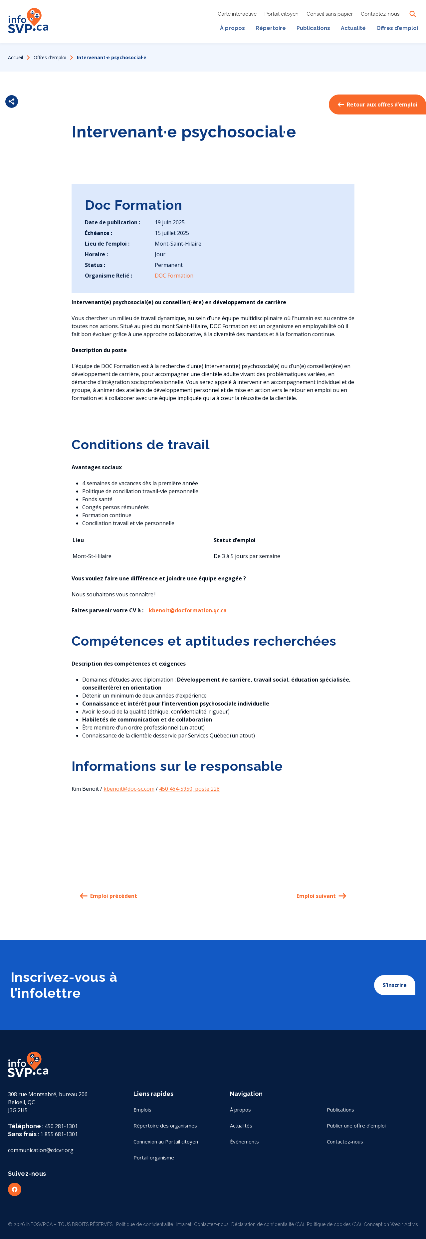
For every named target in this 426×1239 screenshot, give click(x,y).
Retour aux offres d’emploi (377, 104)
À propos (232, 28)
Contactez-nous (380, 15)
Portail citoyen (282, 15)
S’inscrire (395, 985)
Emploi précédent (108, 896)
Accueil (15, 57)
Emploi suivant (321, 896)
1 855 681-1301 (59, 1134)
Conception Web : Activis (391, 1224)
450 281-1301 (61, 1126)
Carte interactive (237, 15)
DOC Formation (174, 275)
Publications (313, 28)
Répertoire (271, 28)
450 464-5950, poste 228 (189, 788)
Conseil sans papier (330, 15)
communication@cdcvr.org (41, 1150)
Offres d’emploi (397, 28)
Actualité (353, 28)
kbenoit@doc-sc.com (129, 788)
